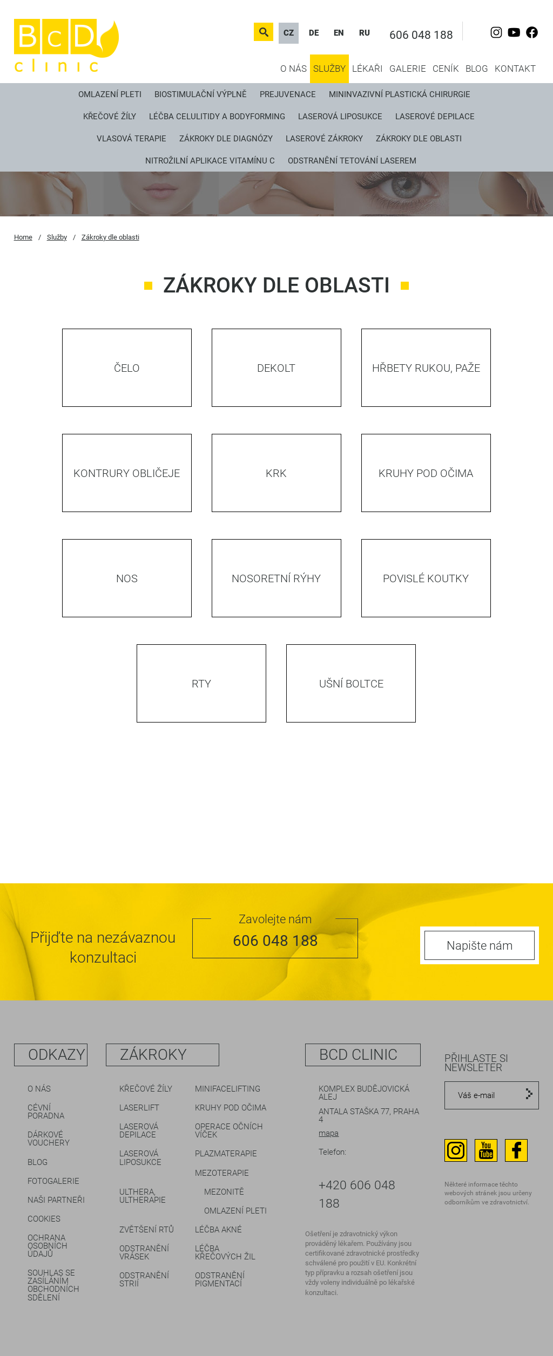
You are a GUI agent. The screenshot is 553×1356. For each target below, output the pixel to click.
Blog (477, 68)
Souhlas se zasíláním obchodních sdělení (53, 1285)
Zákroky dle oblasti (419, 139)
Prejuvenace (288, 94)
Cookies (44, 1219)
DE (314, 33)
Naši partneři (56, 1200)
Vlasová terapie (131, 139)
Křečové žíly (109, 116)
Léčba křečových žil (225, 1253)
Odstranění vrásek (144, 1253)
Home (23, 237)
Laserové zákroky (324, 139)
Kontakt (515, 68)
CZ (289, 33)
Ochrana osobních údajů (48, 1246)
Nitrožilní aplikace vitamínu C (210, 161)
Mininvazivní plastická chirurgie (399, 94)
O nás (293, 68)
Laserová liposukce (340, 116)
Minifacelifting (227, 1089)
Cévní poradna (46, 1112)
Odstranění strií (144, 1280)
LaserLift (139, 1108)
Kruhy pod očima (230, 1108)
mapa (329, 1133)
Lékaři (367, 68)
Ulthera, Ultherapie (142, 1196)
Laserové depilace (435, 116)
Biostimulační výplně (200, 94)
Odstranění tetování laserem (352, 161)
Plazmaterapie (226, 1154)
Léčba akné (218, 1230)
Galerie (407, 68)
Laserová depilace (138, 1131)
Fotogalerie (53, 1181)
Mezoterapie (222, 1173)
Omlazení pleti (109, 94)
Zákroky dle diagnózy (226, 139)
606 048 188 (421, 35)
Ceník (446, 68)
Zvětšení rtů (146, 1230)
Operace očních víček (229, 1131)
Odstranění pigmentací (220, 1280)
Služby (329, 68)
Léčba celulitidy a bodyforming (217, 116)
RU (364, 33)
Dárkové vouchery (49, 1139)
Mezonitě (224, 1192)
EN (339, 33)
